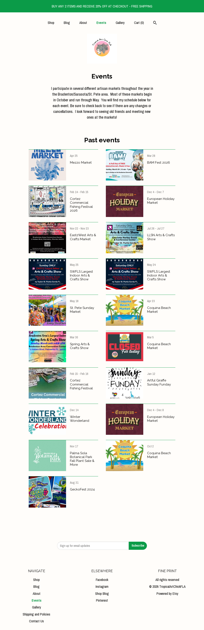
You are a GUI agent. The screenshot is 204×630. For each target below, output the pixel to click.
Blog (67, 22)
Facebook (102, 579)
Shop (51, 22)
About (83, 22)
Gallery (120, 22)
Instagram (102, 586)
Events (101, 22)
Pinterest (102, 600)
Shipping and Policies (36, 614)
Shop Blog (102, 593)
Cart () (139, 22)
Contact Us (36, 621)
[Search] (155, 23)
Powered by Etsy (167, 593)
